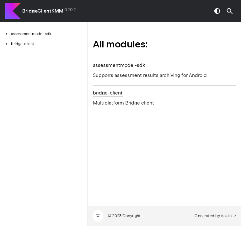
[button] (229, 11)
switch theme (217, 11)
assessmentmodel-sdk (119, 65)
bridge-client (108, 93)
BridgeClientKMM (42, 11)
